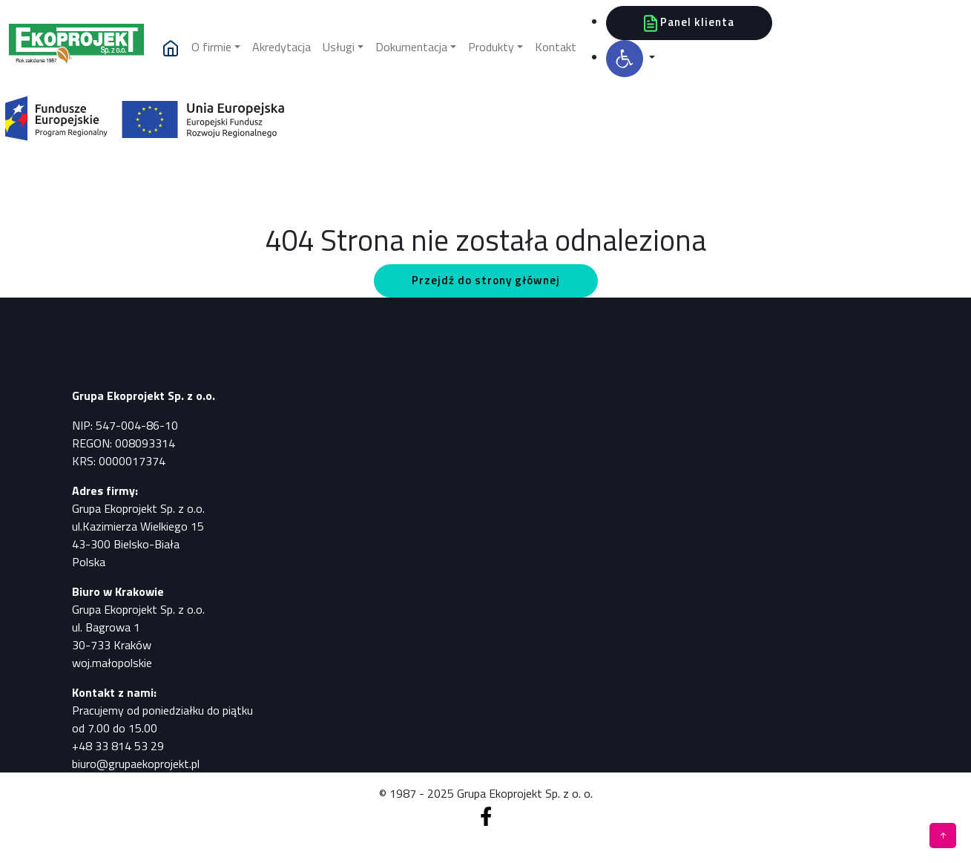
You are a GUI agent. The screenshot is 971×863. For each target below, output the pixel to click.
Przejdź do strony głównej (486, 280)
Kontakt (555, 47)
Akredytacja (281, 47)
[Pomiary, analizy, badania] (76, 47)
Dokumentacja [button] (411, 47)
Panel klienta (689, 22)
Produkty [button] (491, 47)
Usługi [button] (339, 47)
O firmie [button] (211, 47)
